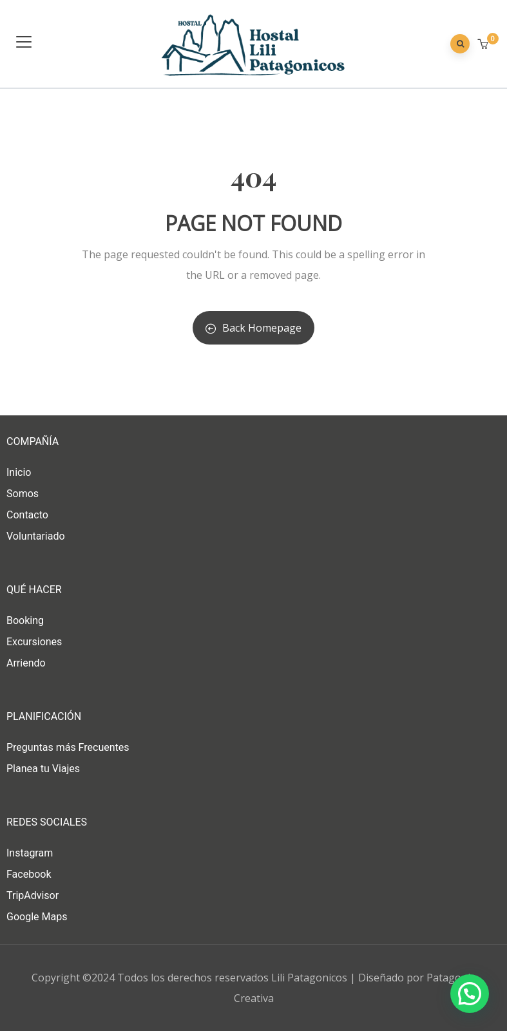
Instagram (29, 853)
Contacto (27, 515)
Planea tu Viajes (43, 768)
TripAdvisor (32, 895)
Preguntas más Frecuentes (67, 747)
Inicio (18, 472)
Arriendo (26, 663)
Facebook (28, 874)
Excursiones (34, 642)
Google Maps (36, 917)
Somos (22, 493)
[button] (484, 44)
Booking (25, 620)
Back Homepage (253, 328)
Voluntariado (35, 536)
